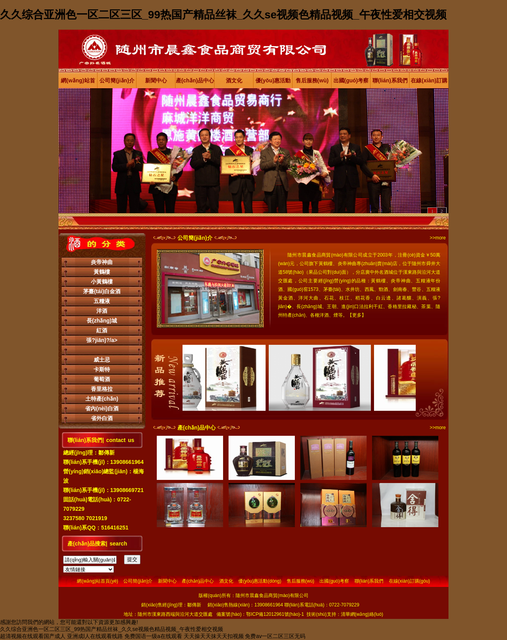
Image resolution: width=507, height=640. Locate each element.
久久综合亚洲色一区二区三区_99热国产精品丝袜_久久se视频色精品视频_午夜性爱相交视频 (223, 15)
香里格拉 (102, 389)
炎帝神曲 (102, 262)
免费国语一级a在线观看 (153, 636)
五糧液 (102, 301)
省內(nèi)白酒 (102, 408)
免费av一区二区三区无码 (275, 636)
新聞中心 (156, 80)
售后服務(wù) (312, 80)
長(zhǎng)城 (102, 320)
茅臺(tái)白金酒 (102, 291)
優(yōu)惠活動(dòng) (273, 82)
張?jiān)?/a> (101, 340)
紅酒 (101, 330)
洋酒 (101, 311)
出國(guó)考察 (351, 80)
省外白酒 (102, 418)
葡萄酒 (102, 379)
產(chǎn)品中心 (195, 80)
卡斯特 (102, 369)
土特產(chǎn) (101, 399)
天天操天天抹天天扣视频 (214, 636)
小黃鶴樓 (102, 281)
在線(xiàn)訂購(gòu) (429, 82)
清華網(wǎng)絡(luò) (362, 614)
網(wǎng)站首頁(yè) (78, 82)
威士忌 (102, 360)
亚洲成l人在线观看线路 (95, 636)
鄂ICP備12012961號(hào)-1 (275, 614)
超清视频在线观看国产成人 (33, 636)
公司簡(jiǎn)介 (117, 80)
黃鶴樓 (102, 272)
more (440, 238)
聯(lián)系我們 (389, 80)
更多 (357, 315)
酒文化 (234, 80)
